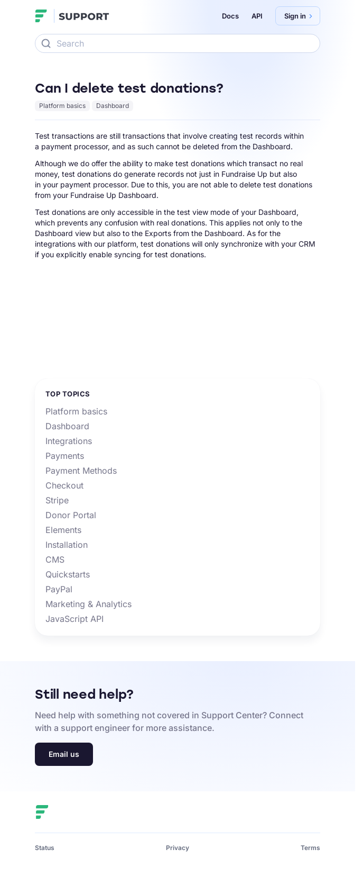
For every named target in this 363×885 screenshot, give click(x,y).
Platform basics (62, 106)
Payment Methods (81, 470)
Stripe (57, 500)
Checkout (64, 485)
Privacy (177, 848)
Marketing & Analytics (88, 604)
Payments (64, 455)
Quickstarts (67, 574)
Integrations (68, 441)
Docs (230, 16)
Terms (310, 848)
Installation (66, 544)
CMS (54, 559)
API (257, 16)
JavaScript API (74, 618)
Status (44, 848)
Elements (63, 530)
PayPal (58, 589)
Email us (64, 753)
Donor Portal (70, 515)
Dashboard (112, 106)
